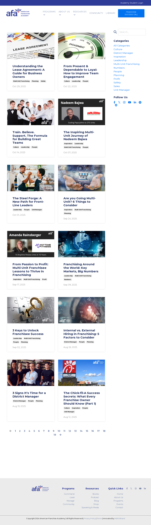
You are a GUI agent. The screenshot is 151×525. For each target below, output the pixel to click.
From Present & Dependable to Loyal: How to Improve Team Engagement (80, 71)
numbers (67, 279)
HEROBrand (120, 518)
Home (120, 494)
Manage (70, 500)
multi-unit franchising (21, 81)
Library (110, 13)
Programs (49, 13)
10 (59, 430)
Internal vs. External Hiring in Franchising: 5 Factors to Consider (81, 333)
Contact (119, 507)
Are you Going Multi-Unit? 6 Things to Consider (79, 201)
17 (98, 430)
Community (96, 13)
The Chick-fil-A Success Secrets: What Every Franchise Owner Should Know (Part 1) (81, 398)
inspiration (68, 143)
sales (117, 87)
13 (75, 430)
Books (96, 494)
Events (120, 504)
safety (43, 81)
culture (67, 81)
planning (35, 81)
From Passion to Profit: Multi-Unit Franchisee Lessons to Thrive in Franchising (30, 269)
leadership (76, 81)
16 (93, 430)
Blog (96, 500)
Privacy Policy (90, 518)
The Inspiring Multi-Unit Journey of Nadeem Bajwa (78, 135)
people (85, 81)
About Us (64, 13)
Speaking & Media (90, 507)
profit (44, 279)
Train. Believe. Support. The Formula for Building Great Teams (30, 137)
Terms (99, 518)
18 (104, 430)
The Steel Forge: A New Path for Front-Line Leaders (28, 201)
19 (54, 434)
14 (81, 430)
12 (70, 430)
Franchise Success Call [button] (131, 13)
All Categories (122, 45)
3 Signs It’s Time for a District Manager (29, 394)
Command (69, 494)
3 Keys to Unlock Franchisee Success (28, 332)
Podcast (95, 497)
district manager (70, 342)
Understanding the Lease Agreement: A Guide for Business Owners (29, 71)
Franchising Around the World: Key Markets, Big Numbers (80, 267)
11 (64, 430)
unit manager (37, 209)
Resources (80, 13)
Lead (72, 497)
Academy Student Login (131, 3)
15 (87, 430)
